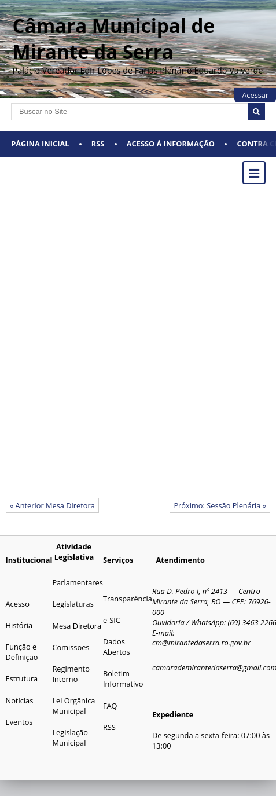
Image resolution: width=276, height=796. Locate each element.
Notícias (20, 700)
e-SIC (111, 620)
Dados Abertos (116, 646)
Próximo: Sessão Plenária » (220, 505)
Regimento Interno (70, 673)
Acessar (255, 95)
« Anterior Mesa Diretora (52, 505)
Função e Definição (22, 651)
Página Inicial (40, 143)
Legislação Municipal (69, 737)
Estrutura (22, 678)
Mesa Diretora (76, 626)
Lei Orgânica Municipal (73, 705)
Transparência (127, 598)
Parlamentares (77, 582)
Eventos (19, 722)
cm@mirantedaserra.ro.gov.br (201, 642)
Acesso (18, 604)
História (19, 625)
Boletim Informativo (123, 678)
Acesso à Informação (171, 143)
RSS (98, 143)
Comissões (70, 647)
